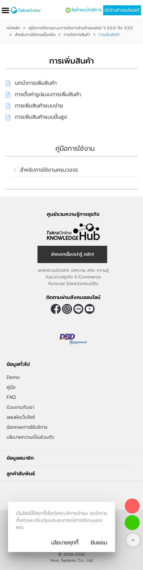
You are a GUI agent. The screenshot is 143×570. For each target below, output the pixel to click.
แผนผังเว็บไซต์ (21, 417)
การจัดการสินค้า (77, 35)
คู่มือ (11, 387)
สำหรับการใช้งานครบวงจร (49, 170)
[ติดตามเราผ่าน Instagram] (67, 309)
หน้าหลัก (13, 28)
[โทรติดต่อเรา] (132, 506)
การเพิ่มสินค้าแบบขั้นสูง (41, 117)
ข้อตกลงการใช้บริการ (27, 427)
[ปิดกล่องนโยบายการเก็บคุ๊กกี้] (99, 542)
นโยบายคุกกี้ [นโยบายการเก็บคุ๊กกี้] (64, 543)
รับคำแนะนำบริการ (86, 10)
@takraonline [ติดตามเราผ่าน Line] (78, 309)
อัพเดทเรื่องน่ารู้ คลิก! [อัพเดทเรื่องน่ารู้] (72, 254)
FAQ (11, 397)
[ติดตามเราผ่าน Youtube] (90, 309)
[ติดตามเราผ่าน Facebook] (56, 309)
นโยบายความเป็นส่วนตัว (30, 437)
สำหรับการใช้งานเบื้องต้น (35, 35)
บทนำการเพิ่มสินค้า (36, 83)
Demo (13, 377)
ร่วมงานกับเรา (20, 407)
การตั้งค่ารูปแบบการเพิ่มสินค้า (48, 94)
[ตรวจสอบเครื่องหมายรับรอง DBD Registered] (73, 339)
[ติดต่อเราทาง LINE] (132, 522)
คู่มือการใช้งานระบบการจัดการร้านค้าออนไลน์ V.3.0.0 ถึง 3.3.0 (81, 28)
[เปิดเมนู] (5, 10)
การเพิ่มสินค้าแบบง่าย (39, 106)
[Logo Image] (25, 10)
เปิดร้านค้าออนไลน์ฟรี (122, 10)
